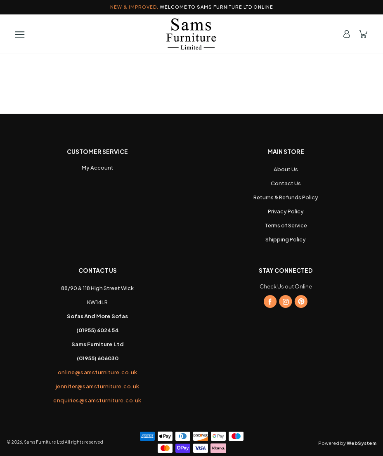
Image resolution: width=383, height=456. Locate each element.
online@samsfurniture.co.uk (97, 372)
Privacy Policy (286, 211)
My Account (97, 167)
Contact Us (286, 183)
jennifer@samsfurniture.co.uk (97, 386)
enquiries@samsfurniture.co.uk (97, 400)
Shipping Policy (285, 239)
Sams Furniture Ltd (44, 441)
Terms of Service (286, 225)
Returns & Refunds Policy (285, 197)
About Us (286, 169)
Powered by (347, 443)
